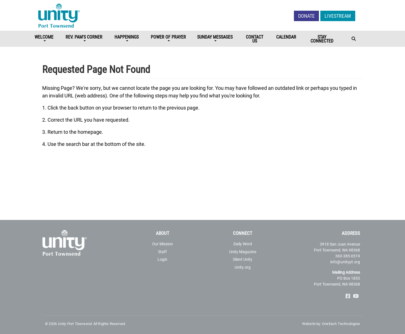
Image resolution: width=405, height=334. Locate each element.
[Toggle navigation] (354, 39)
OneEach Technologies (341, 323)
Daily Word (242, 243)
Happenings (126, 37)
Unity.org (243, 267)
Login (162, 259)
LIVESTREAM (338, 15)
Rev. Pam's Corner (84, 37)
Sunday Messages (215, 37)
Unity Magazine (242, 251)
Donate (306, 15)
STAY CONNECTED (321, 39)
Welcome (44, 37)
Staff (162, 251)
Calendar (286, 37)
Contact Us (254, 39)
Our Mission (162, 243)
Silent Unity (242, 259)
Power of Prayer (168, 37)
